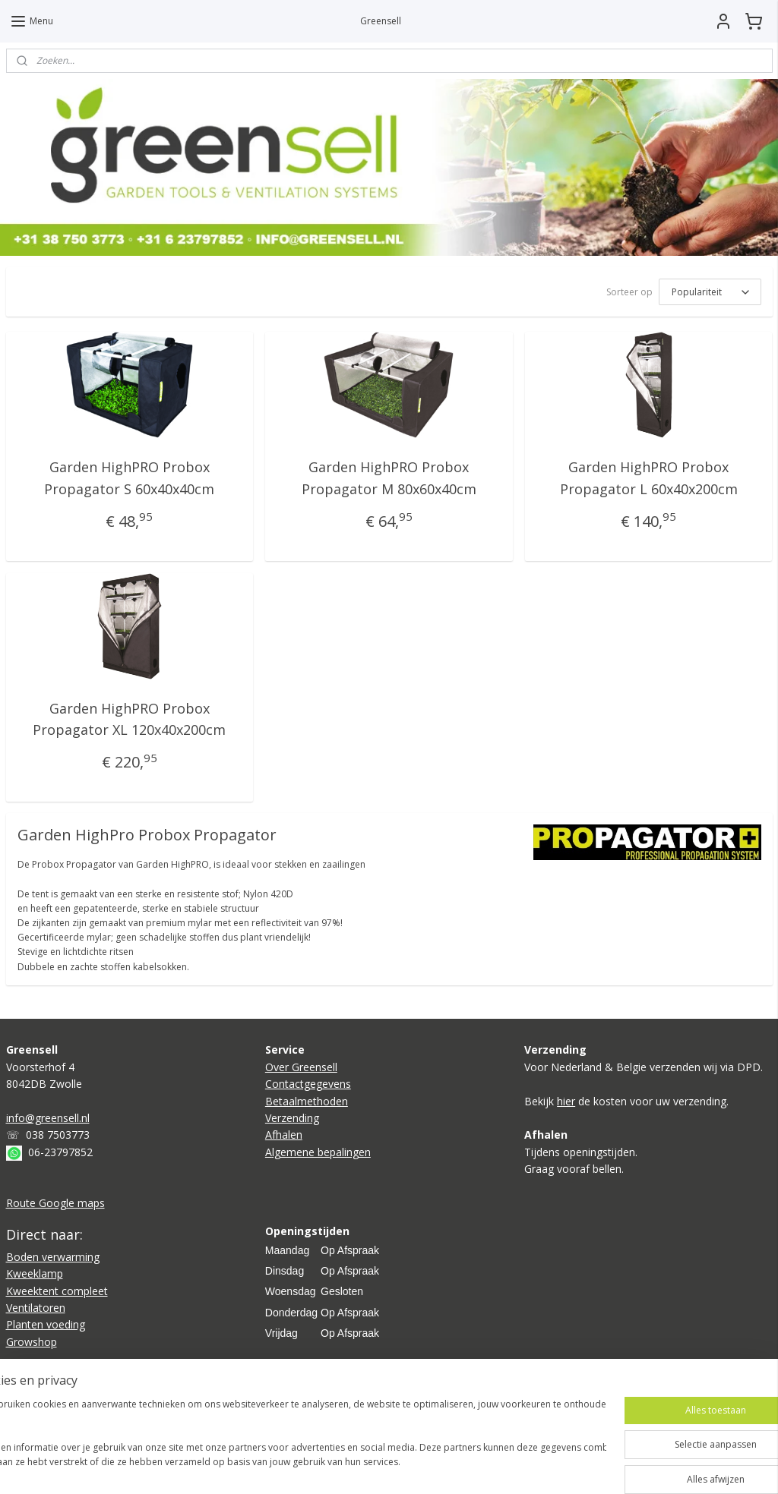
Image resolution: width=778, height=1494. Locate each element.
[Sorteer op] (710, 291)
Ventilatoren (35, 1307)
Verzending (292, 1118)
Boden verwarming (53, 1257)
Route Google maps (55, 1203)
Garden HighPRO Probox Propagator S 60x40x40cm (129, 478)
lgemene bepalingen (321, 1152)
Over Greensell (301, 1067)
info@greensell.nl (48, 1118)
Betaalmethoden (306, 1101)
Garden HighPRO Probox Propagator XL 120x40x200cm (129, 718)
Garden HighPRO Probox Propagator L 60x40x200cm (649, 478)
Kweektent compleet (57, 1291)
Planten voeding (45, 1324)
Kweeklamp (34, 1273)
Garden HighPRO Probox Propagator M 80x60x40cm (389, 478)
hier (566, 1101)
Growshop (31, 1342)
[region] (288, 1441)
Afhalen (283, 1134)
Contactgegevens (308, 1083)
